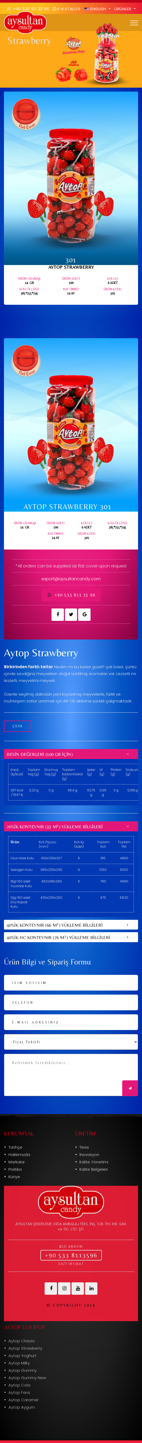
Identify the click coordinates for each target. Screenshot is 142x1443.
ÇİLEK (17, 726)
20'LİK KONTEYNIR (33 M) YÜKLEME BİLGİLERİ (54, 826)
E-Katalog (67, 9)
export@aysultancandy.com (71, 579)
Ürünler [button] (123, 9)
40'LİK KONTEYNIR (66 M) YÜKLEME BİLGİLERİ (54, 924)
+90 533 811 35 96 (71, 594)
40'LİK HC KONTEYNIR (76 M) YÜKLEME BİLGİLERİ (58, 937)
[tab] (71, 754)
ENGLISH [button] (95, 9)
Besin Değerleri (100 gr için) (40, 754)
